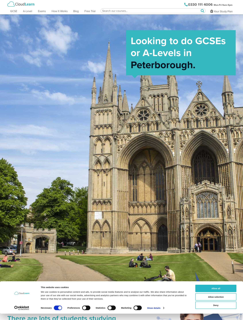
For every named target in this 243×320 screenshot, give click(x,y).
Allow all (216, 261)
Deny (216, 278)
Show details (154, 281)
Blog (75, 11)
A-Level (27, 11)
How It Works (59, 11)
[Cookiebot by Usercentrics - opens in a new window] (21, 281)
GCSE (13, 11)
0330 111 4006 (200, 4)
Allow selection (216, 270)
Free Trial (89, 11)
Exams (41, 11)
